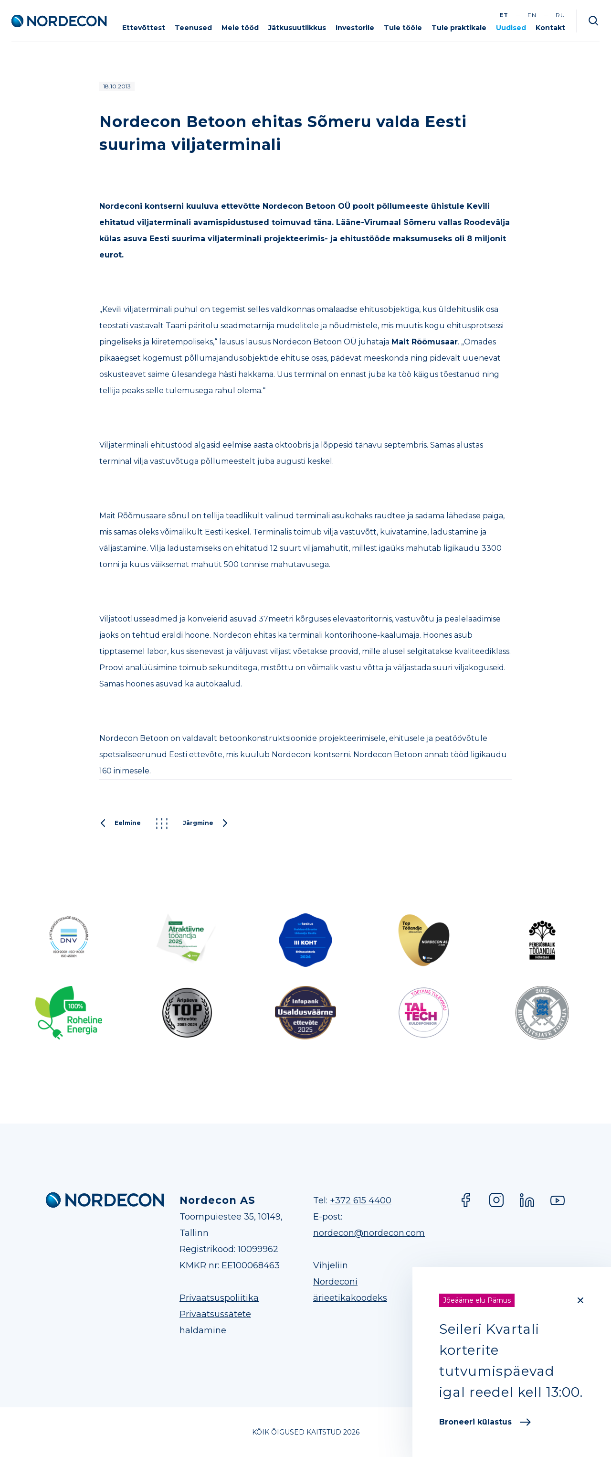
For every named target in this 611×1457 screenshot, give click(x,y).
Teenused (193, 27)
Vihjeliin (330, 1265)
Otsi (594, 21)
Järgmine (206, 823)
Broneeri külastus (485, 1421)
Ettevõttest (143, 27)
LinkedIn (527, 1200)
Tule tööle (403, 27)
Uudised (511, 27)
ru (560, 15)
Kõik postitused (162, 823)
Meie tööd (240, 27)
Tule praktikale (459, 27)
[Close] (580, 1300)
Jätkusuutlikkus (297, 27)
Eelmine (120, 823)
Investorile (355, 27)
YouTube (557, 1200)
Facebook (466, 1200)
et (503, 15)
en (532, 15)
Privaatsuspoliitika (219, 1298)
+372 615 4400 (360, 1200)
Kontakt (550, 27)
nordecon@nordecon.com (369, 1233)
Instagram (496, 1200)
